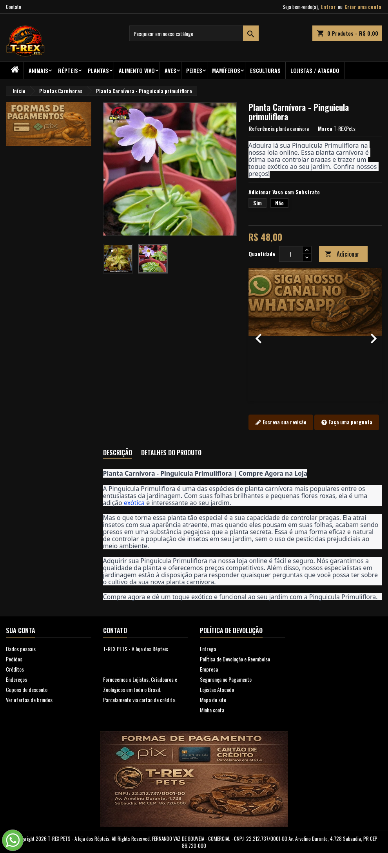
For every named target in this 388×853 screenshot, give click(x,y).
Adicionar (342, 254)
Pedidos (14, 659)
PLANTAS (98, 70)
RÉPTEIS (68, 70)
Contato (13, 7)
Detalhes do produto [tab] (171, 452)
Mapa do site (213, 699)
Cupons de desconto (26, 689)
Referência (261, 128)
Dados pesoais (21, 649)
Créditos (15, 669)
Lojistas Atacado (217, 689)
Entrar (328, 7)
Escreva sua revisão (280, 422)
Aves (170, 70)
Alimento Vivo (137, 70)
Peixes (194, 70)
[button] (258, 334)
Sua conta (20, 630)
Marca (325, 128)
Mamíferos (226, 70)
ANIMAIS (38, 70)
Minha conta (212, 710)
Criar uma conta (362, 7)
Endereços (16, 679)
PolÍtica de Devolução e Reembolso (235, 659)
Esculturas (265, 70)
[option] (315, 334)
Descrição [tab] (117, 452)
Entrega (208, 649)
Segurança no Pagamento (226, 679)
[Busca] (194, 33)
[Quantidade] (291, 254)
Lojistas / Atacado (314, 70)
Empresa (209, 669)
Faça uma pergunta (346, 422)
